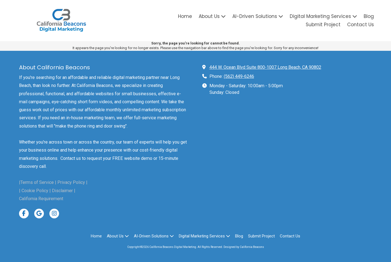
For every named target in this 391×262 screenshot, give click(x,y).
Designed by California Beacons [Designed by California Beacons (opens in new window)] (244, 246)
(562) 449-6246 (239, 76)
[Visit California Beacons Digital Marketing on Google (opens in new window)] (39, 213)
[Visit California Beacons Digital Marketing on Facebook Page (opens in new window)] (24, 213)
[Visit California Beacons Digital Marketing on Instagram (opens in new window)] (54, 213)
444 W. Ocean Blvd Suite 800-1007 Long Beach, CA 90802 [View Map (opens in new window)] (265, 67)
